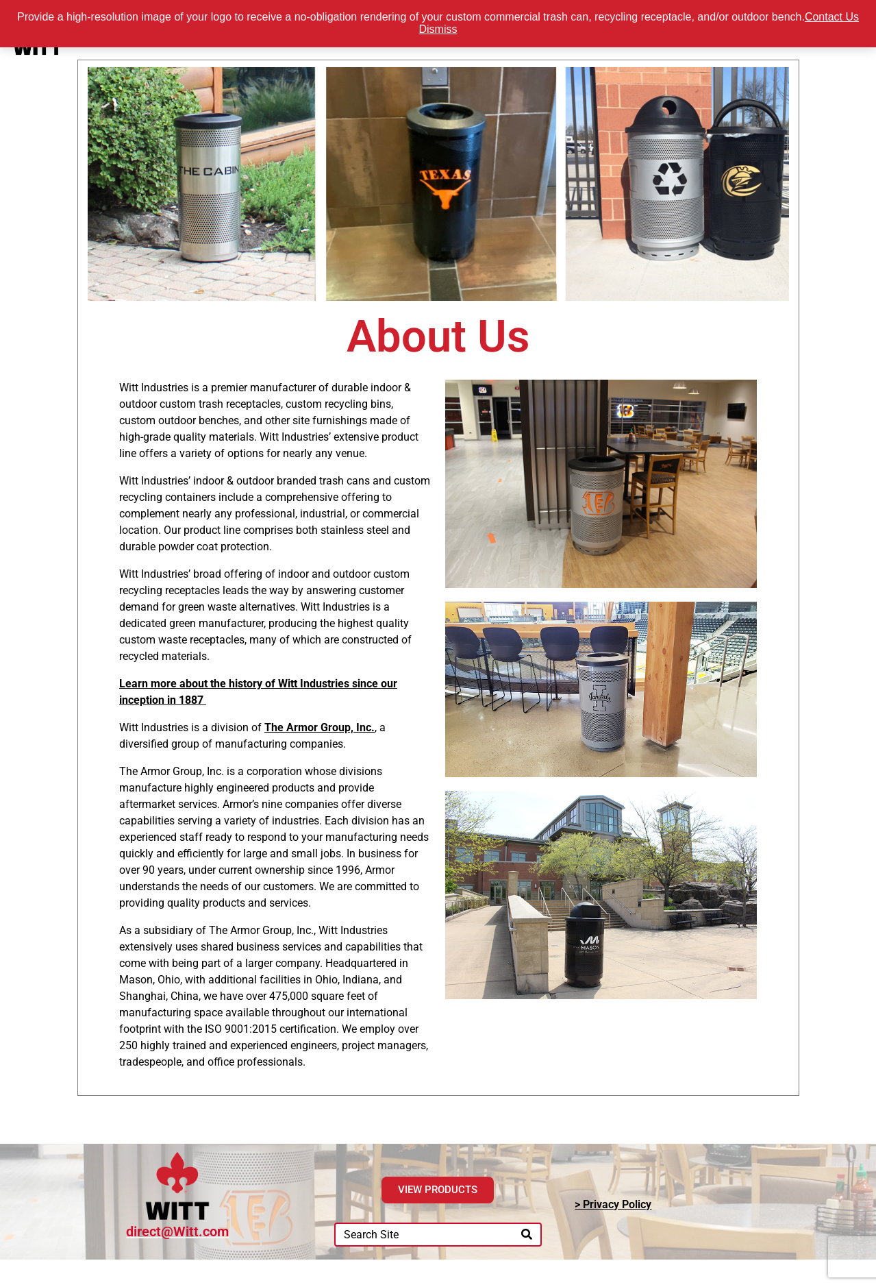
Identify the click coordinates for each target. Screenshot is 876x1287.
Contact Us (832, 17)
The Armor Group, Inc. (319, 727)
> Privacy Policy (613, 1204)
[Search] (526, 1234)
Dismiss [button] (438, 29)
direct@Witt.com (177, 1231)
